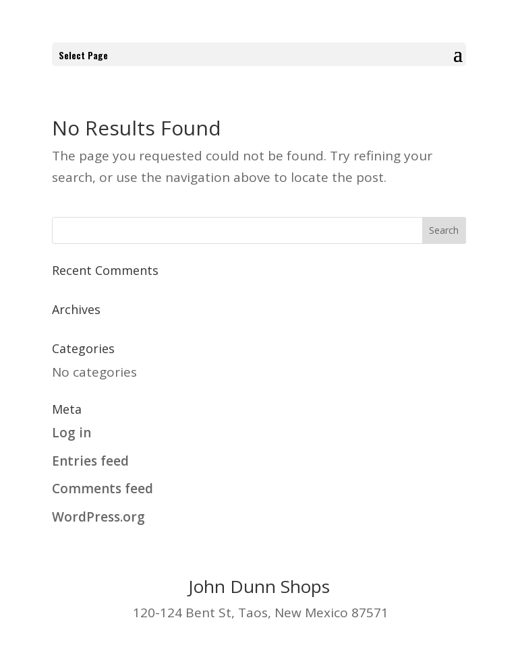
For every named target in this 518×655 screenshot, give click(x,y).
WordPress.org (98, 517)
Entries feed (90, 461)
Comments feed (102, 488)
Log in (71, 432)
